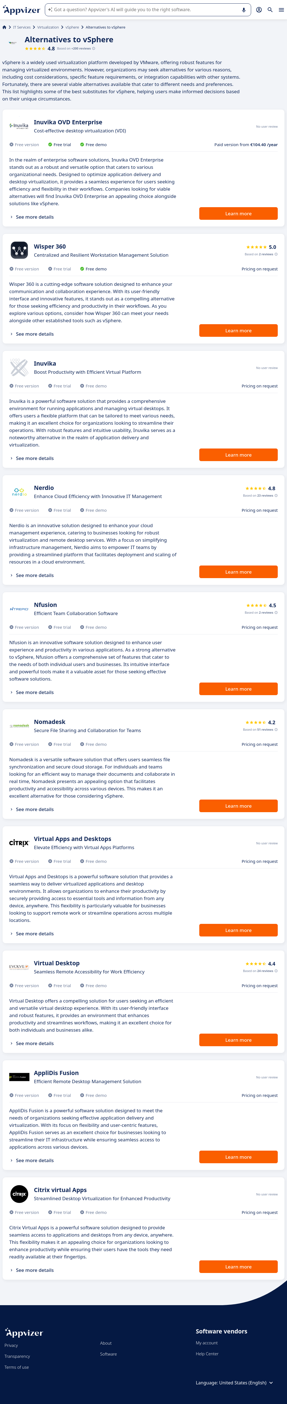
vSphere (72, 27)
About (106, 1343)
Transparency (17, 1356)
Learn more (238, 213)
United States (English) (246, 1382)
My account (207, 1342)
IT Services (22, 27)
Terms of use (16, 1367)
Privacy (11, 1345)
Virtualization (48, 27)
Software (108, 1354)
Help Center (207, 1353)
